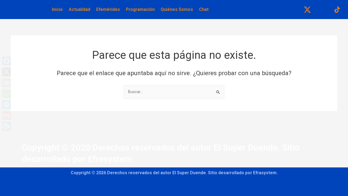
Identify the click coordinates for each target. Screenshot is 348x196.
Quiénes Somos (177, 9)
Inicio (57, 9)
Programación (140, 9)
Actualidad (79, 9)
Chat (204, 9)
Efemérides (108, 9)
